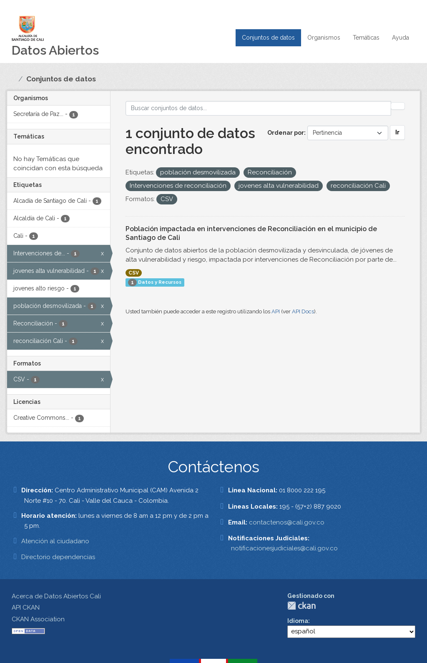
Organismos (323, 37)
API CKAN (26, 607)
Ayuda (400, 37)
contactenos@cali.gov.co (286, 522)
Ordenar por (285, 132)
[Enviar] (398, 106)
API (275, 311)
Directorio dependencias (58, 557)
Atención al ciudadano (55, 541)
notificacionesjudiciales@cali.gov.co (284, 548)
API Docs (303, 311)
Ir (397, 132)
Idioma (297, 621)
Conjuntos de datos (268, 37)
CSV (133, 273)
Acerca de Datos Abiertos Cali (56, 596)
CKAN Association (38, 619)
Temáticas (366, 37)
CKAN (301, 605)
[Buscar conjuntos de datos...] (259, 108)
